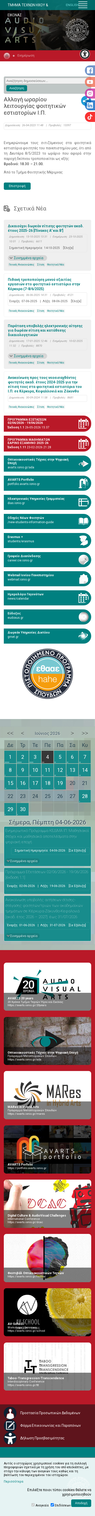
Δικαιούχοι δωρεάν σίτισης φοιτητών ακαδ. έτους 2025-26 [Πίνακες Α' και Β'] (46, 228)
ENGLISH (72, 5)
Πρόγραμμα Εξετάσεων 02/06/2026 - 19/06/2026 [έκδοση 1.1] (46, 875)
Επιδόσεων (63, 1505)
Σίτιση (40, 264)
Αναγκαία (42, 1505)
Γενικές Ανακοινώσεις (21, 264)
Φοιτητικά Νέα (55, 264)
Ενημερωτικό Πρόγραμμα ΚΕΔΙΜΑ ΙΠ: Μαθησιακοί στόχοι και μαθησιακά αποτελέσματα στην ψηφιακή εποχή (47, 836)
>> (85, 733)
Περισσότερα (13, 1481)
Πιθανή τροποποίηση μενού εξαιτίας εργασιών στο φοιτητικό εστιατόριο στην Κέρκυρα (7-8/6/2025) (44, 284)
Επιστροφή (17, 186)
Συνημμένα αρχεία (28, 258)
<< (10, 733)
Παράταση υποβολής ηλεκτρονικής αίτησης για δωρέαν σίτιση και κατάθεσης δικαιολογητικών (45, 330)
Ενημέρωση (25, 55)
